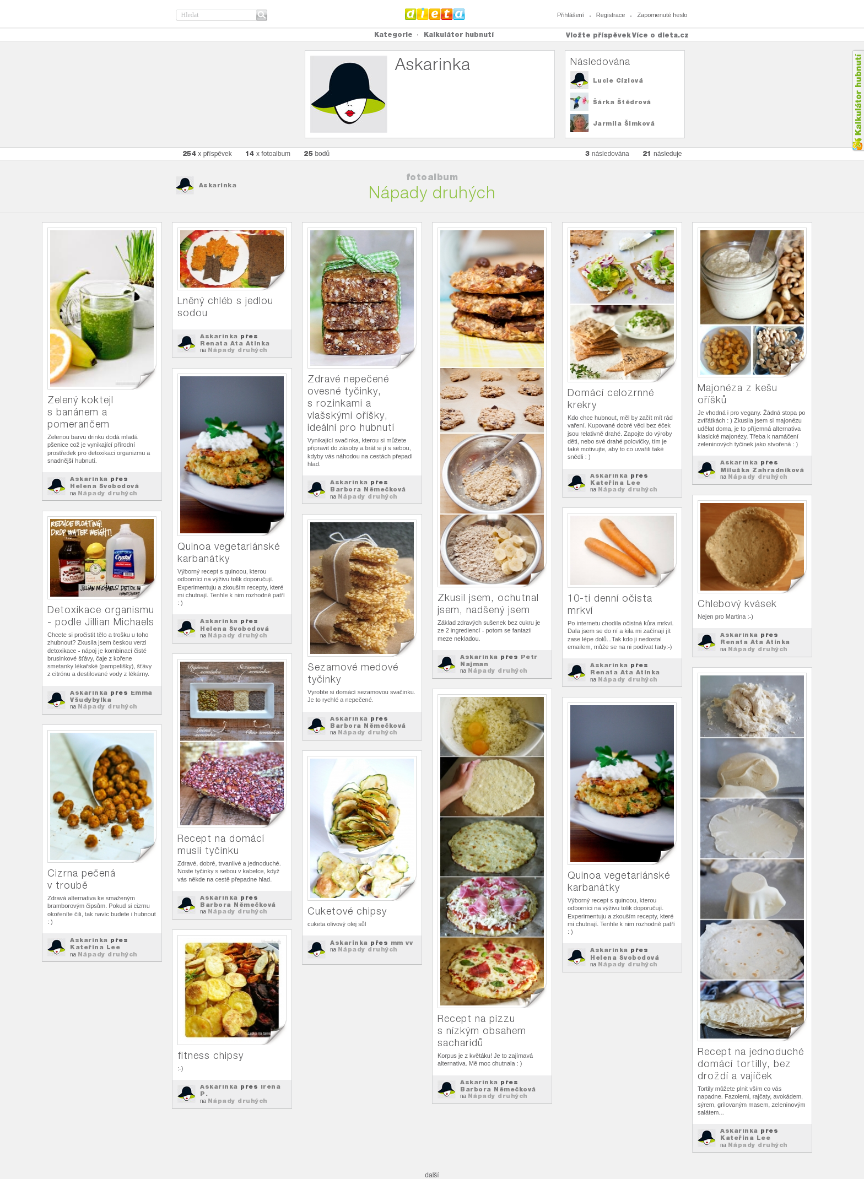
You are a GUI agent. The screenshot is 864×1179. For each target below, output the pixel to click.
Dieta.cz (435, 14)
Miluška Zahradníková (762, 470)
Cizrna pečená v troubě (81, 879)
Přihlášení (570, 15)
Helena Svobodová (104, 486)
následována (607, 153)
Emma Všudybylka (111, 696)
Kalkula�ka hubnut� (857, 100)
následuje (662, 153)
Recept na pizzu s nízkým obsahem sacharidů (482, 1030)
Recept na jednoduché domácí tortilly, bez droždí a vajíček (751, 1063)
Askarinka (218, 185)
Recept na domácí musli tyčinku (220, 844)
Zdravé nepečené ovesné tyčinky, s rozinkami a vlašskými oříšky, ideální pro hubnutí (351, 403)
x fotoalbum (267, 153)
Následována (600, 61)
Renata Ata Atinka (235, 343)
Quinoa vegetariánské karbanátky (228, 552)
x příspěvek (207, 153)
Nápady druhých (108, 493)
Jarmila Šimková (624, 123)
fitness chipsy (210, 1055)
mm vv (402, 943)
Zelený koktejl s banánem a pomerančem (80, 412)
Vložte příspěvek (598, 35)
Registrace (610, 15)
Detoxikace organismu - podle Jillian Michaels (100, 616)
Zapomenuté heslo (662, 15)
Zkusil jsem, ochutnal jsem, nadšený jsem (488, 603)
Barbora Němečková (368, 489)
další (432, 1175)
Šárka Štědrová (622, 102)
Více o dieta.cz (660, 35)
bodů (317, 153)
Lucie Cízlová (618, 80)
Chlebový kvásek (737, 603)
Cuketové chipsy (347, 911)
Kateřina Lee (615, 482)
